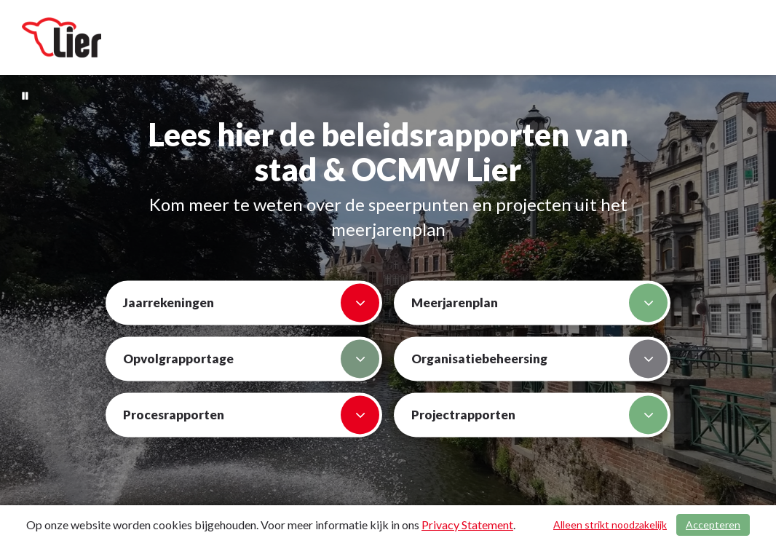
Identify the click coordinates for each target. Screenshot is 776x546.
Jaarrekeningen (251, 303)
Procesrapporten (251, 415)
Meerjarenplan (539, 303)
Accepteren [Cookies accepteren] (713, 524)
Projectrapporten (539, 415)
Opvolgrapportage (251, 359)
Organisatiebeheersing (539, 359)
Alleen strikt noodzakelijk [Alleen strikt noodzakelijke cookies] (610, 524)
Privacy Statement (467, 524)
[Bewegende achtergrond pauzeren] (25, 95)
